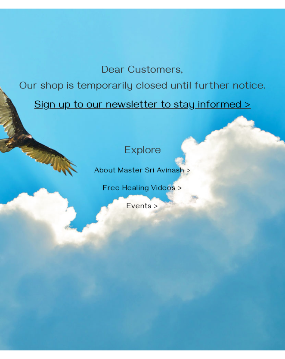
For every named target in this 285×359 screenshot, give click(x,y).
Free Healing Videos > (143, 189)
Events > (142, 207)
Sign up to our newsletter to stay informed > (142, 106)
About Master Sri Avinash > (142, 171)
